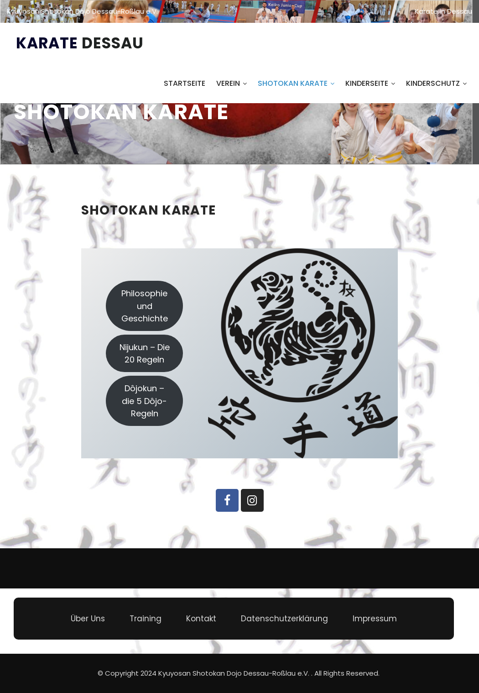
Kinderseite (370, 83)
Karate (80, 43)
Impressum (375, 618)
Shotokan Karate (296, 83)
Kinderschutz (436, 83)
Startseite (184, 83)
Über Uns (88, 618)
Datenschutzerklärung (284, 618)
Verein (231, 83)
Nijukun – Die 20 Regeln (145, 353)
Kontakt (201, 618)
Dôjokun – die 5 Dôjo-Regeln (144, 401)
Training (145, 618)
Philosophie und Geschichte (144, 306)
